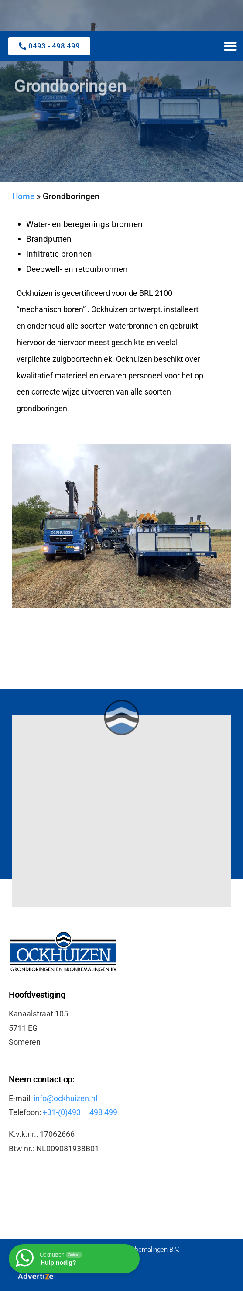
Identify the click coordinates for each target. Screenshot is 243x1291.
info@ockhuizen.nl (65, 1098)
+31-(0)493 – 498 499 (80, 1112)
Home (23, 196)
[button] (230, 46)
